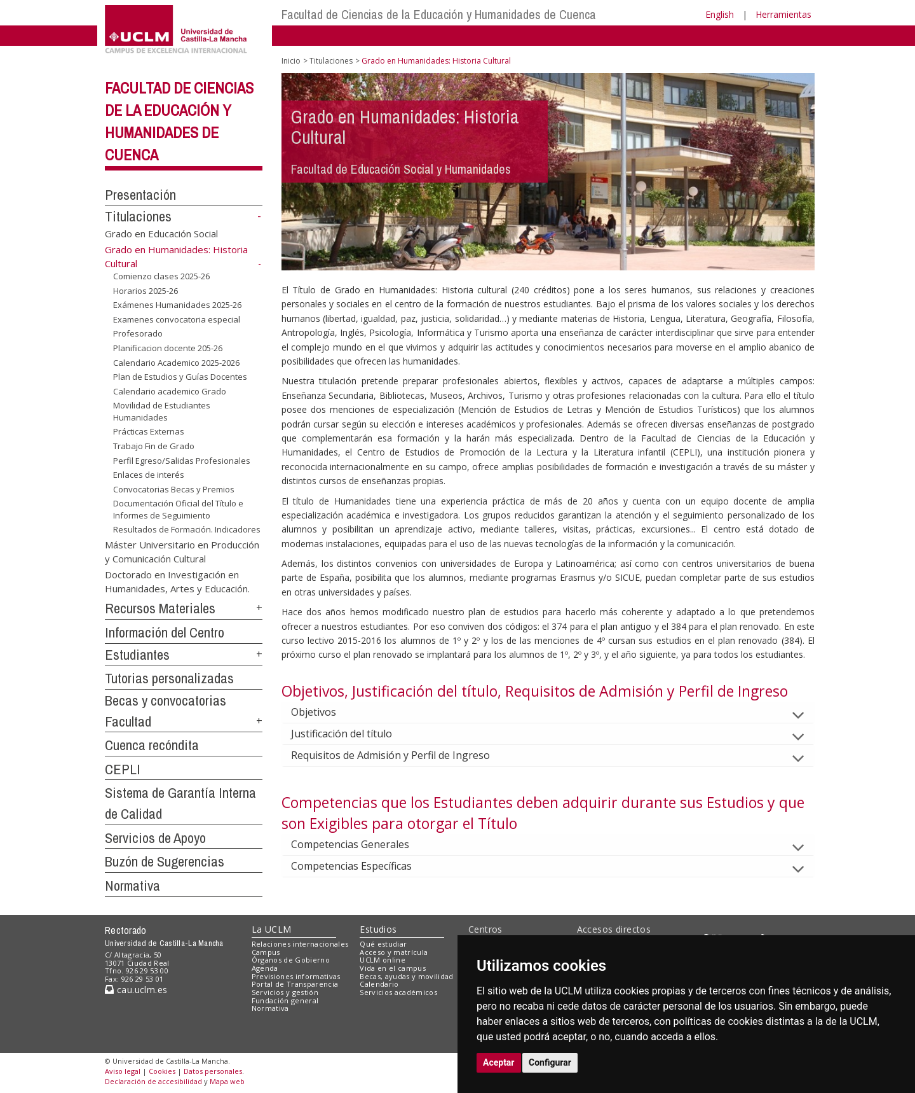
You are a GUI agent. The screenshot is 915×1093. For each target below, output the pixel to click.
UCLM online (382, 959)
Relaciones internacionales (300, 944)
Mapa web (227, 1081)
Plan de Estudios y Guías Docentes (180, 376)
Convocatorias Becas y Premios (173, 489)
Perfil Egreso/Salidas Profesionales (181, 460)
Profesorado (138, 333)
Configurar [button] (550, 1062)
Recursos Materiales (160, 608)
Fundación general (285, 1000)
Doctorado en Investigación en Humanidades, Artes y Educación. (177, 581)
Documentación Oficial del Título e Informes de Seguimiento (178, 509)
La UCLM (272, 929)
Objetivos (323, 712)
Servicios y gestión (285, 992)
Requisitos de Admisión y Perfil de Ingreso (400, 755)
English (719, 14)
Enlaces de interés (148, 474)
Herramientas (783, 14)
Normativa (132, 885)
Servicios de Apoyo (155, 837)
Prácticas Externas (148, 431)
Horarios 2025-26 (145, 290)
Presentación (140, 194)
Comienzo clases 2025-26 (161, 276)
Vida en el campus (393, 968)
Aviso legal (122, 1071)
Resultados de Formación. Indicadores (187, 529)
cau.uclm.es (136, 990)
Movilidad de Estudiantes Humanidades (161, 411)
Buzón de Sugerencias (164, 861)
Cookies (162, 1071)
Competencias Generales (360, 844)
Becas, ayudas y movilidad (406, 976)
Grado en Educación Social (161, 233)
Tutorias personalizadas (169, 678)
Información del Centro (164, 632)
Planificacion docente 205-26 (167, 348)
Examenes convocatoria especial (176, 319)
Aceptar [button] (499, 1062)
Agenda (265, 968)
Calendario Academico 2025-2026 (176, 362)
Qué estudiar (383, 944)
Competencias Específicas (361, 866)
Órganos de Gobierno (291, 959)
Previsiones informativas (296, 976)
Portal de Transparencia (295, 984)
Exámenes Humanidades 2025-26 (177, 304)
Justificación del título (351, 734)
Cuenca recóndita (152, 745)
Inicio (291, 60)
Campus (266, 952)
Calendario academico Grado (169, 391)
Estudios (378, 929)
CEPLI (122, 769)
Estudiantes (137, 654)
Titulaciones (138, 216)
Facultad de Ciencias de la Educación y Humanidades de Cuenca (438, 14)
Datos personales (213, 1071)
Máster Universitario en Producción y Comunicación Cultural (182, 551)
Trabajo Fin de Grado (153, 446)
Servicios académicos (398, 992)
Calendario (379, 984)
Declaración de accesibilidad (153, 1081)
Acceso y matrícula (394, 952)
